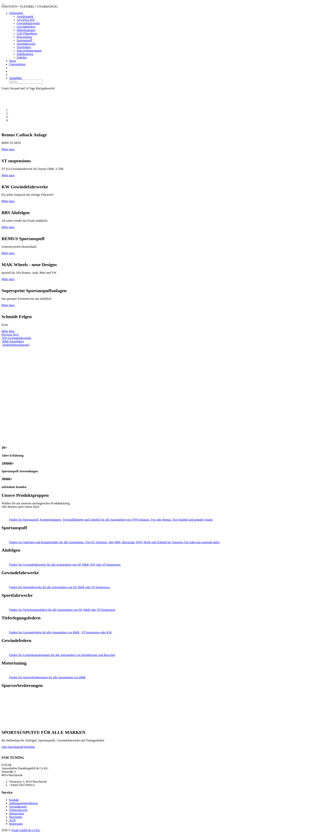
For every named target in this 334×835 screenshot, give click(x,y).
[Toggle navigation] (3, 4)
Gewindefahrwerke (28, 23)
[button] (7, 334)
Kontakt (14, 799)
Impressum (16, 823)
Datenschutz (16, 813)
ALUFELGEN (25, 19)
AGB (12, 820)
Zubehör (22, 57)
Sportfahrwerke (26, 43)
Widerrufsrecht (18, 810)
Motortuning (24, 37)
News (12, 60)
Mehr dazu (8, 149)
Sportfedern (24, 47)
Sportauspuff (24, 40)
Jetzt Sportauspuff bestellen (18, 746)
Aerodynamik (25, 16)
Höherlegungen (26, 30)
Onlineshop (16, 13)
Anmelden (15, 78)
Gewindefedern (26, 26)
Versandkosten (18, 806)
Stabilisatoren (25, 54)
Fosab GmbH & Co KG (25, 830)
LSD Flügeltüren (27, 33)
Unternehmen (17, 64)
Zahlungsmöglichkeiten (23, 803)
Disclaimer (15, 816)
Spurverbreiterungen (29, 50)
